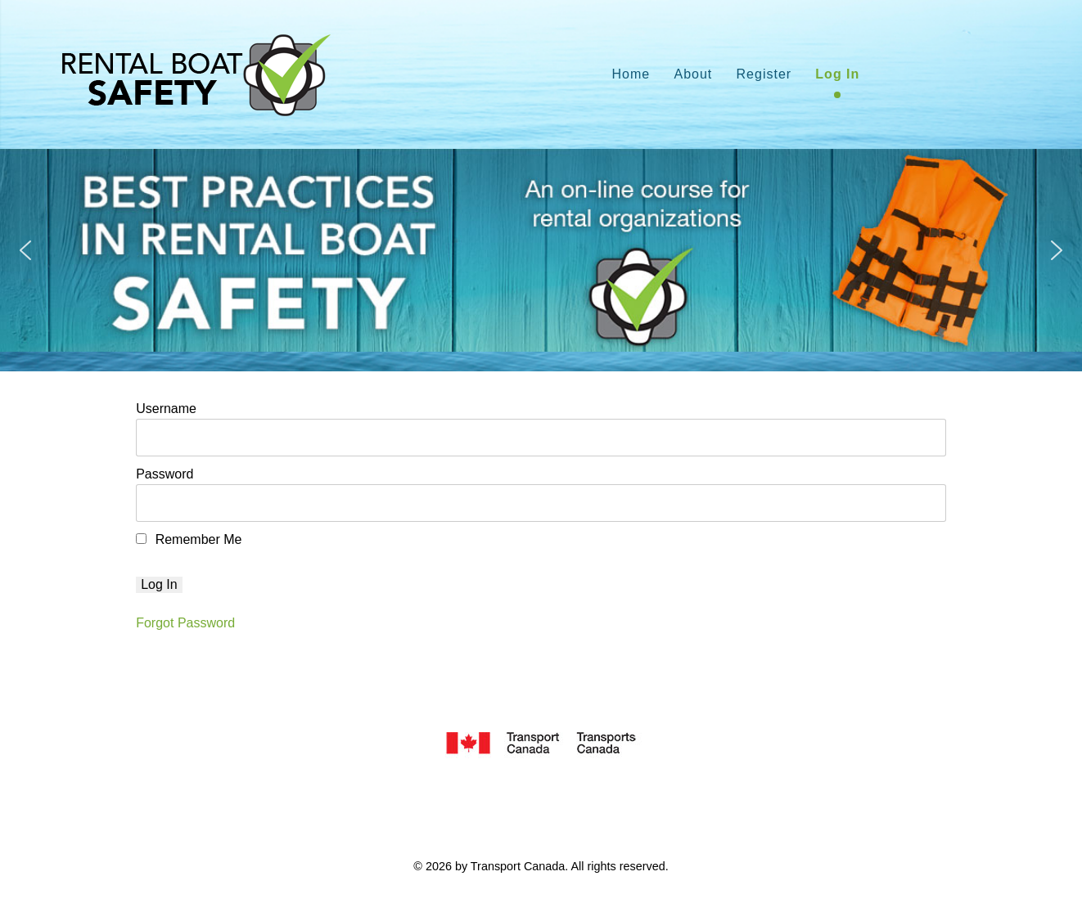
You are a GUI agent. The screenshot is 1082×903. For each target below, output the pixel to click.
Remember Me (188, 539)
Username (166, 409)
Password (164, 474)
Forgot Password (185, 623)
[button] (25, 250)
